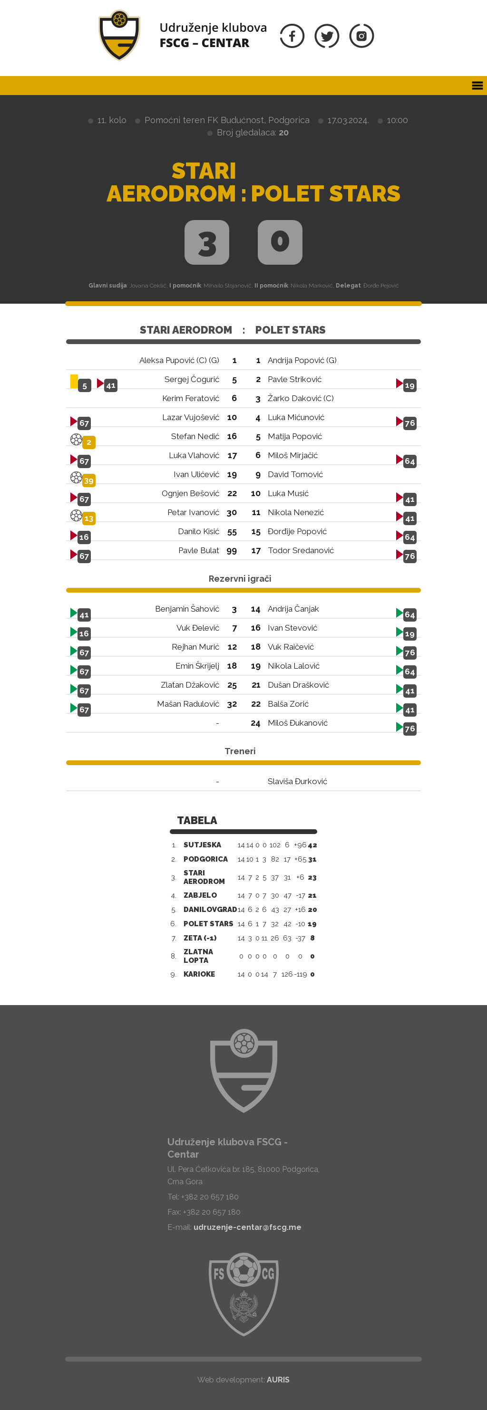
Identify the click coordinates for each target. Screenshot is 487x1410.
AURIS (278, 1379)
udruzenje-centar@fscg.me (248, 1227)
